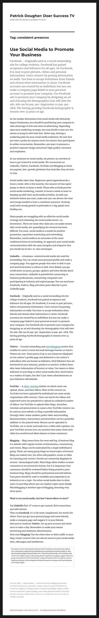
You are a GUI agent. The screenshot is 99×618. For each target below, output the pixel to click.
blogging (54, 583)
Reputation (30, 594)
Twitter (13, 597)
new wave (43, 591)
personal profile (54, 591)
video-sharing (31, 386)
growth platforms (59, 586)
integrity (21, 589)
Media (59, 589)
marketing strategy (48, 589)
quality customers (17, 594)
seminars (59, 594)
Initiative (13, 589)
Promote (65, 591)
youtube (20, 597)
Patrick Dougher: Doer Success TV (42, 16)
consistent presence (18, 586)
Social (65, 594)
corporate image (34, 586)
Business (62, 583)
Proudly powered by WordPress (53, 610)
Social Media (28, 583)
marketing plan (32, 589)
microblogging (53, 346)
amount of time (42, 583)
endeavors (46, 586)
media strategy (31, 591)
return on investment (45, 594)
